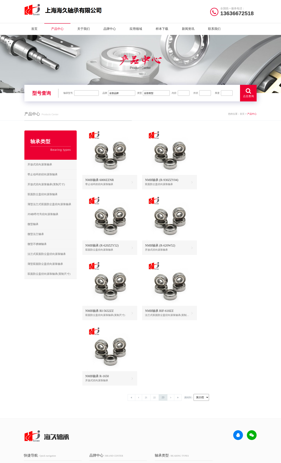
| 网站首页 (30, 458)
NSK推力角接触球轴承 (182, 432)
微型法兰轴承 (36, 235)
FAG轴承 (89, 413)
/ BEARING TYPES (161, 392)
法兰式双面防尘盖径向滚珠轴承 (47, 255)
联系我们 (214, 29)
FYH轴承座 (90, 420)
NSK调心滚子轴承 (181, 407)
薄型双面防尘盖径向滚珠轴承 (45, 265)
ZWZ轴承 (89, 426)
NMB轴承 (115, 420)
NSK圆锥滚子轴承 (181, 426)
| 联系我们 (58, 458)
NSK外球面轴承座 (154, 426)
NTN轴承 (115, 401)
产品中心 (57, 29)
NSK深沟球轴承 (153, 401)
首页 (34, 29)
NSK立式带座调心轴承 (182, 413)
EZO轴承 (115, 426)
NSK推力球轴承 (153, 407)
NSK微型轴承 (152, 432)
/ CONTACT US (220, 392)
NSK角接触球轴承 (154, 420)
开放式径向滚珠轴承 (40, 165)
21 (147, 334)
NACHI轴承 (91, 432)
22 (155, 334)
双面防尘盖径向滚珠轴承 (43, 195)
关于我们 (83, 29)
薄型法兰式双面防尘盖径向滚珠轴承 (49, 205)
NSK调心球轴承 (153, 413)
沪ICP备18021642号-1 (187, 458)
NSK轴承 (89, 401)
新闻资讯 (188, 29)
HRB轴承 (115, 413)
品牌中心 (109, 29)
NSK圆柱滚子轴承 (181, 401)
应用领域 (136, 29)
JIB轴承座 (116, 407)
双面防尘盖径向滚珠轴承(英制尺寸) (49, 275)
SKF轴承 (89, 407)
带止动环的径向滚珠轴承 (43, 175)
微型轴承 (33, 225)
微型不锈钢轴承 (37, 245)
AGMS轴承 (90, 438)
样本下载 (162, 29)
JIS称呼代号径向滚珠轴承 (43, 215)
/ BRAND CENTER (101, 392)
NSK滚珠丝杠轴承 (181, 420)
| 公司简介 (43, 458)
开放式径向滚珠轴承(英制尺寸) (46, 185)
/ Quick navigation (40, 392)
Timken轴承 (116, 432)
